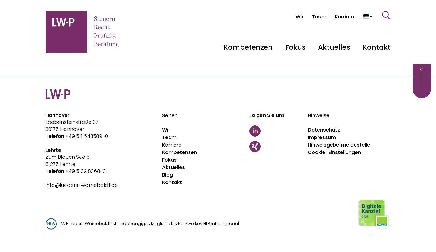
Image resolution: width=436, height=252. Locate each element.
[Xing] (276, 146)
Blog (167, 174)
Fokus (169, 159)
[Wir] (300, 16)
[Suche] (386, 15)
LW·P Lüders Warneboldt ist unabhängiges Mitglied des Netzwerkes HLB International (149, 223)
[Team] (319, 16)
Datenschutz (324, 129)
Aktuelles (173, 167)
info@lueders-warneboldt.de (82, 185)
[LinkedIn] (276, 131)
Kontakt (376, 47)
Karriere (172, 144)
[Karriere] (344, 16)
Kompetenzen (179, 152)
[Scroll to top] (422, 77)
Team (169, 137)
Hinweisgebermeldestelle (339, 144)
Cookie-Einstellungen (334, 152)
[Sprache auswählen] (368, 16)
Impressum (322, 137)
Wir (166, 129)
